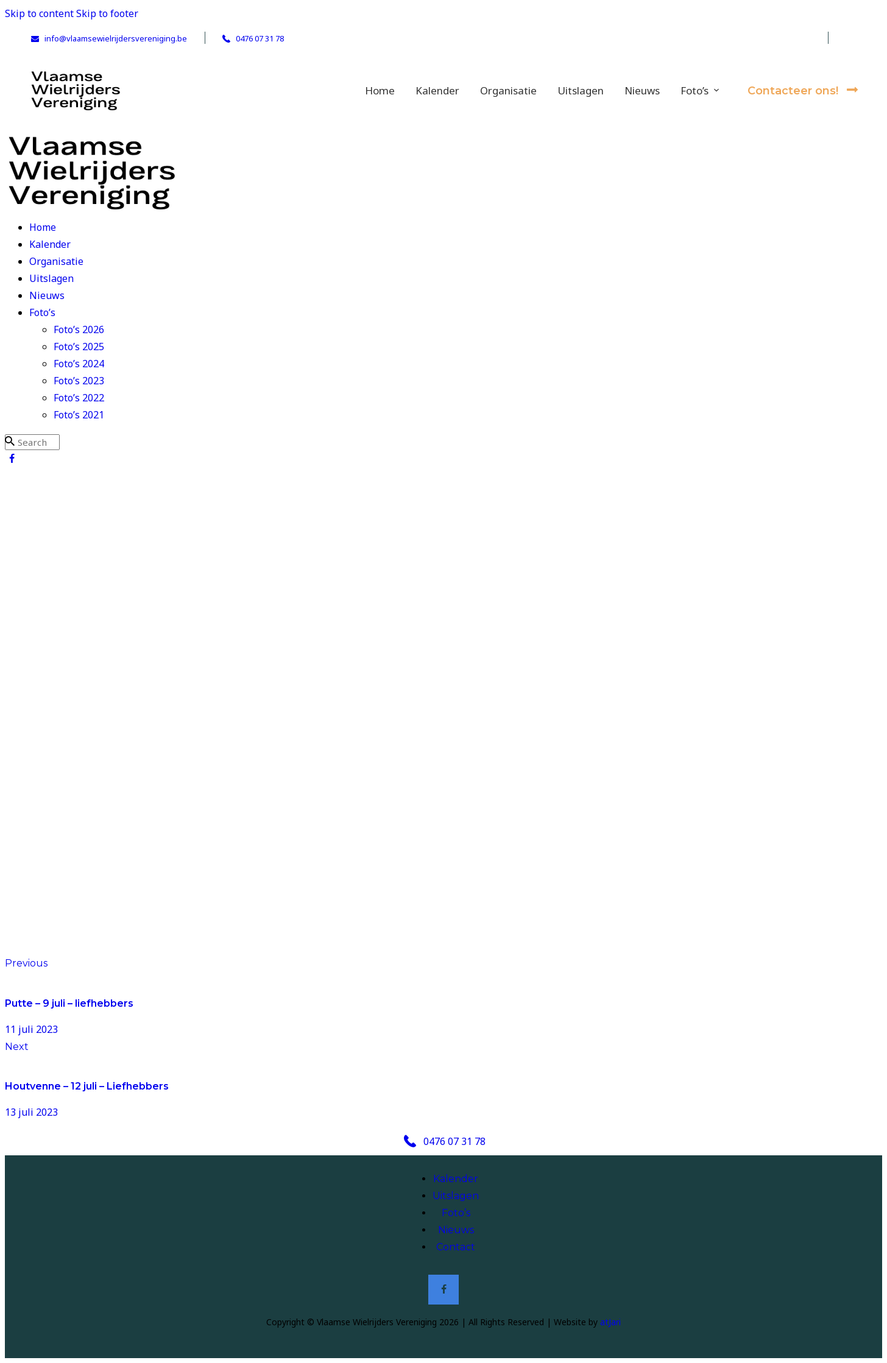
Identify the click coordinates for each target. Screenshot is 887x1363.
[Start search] (10, 441)
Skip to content (39, 13)
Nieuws (456, 1230)
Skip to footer (107, 13)
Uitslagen (456, 1196)
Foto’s (456, 1213)
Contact (455, 1247)
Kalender (455, 1179)
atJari (610, 1322)
